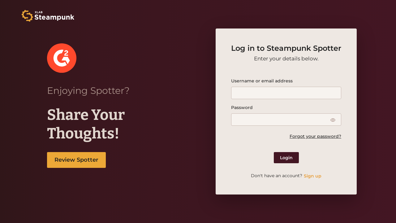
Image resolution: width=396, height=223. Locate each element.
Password (242, 107)
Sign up (312, 176)
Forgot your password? (315, 136)
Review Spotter (76, 159)
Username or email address (262, 81)
